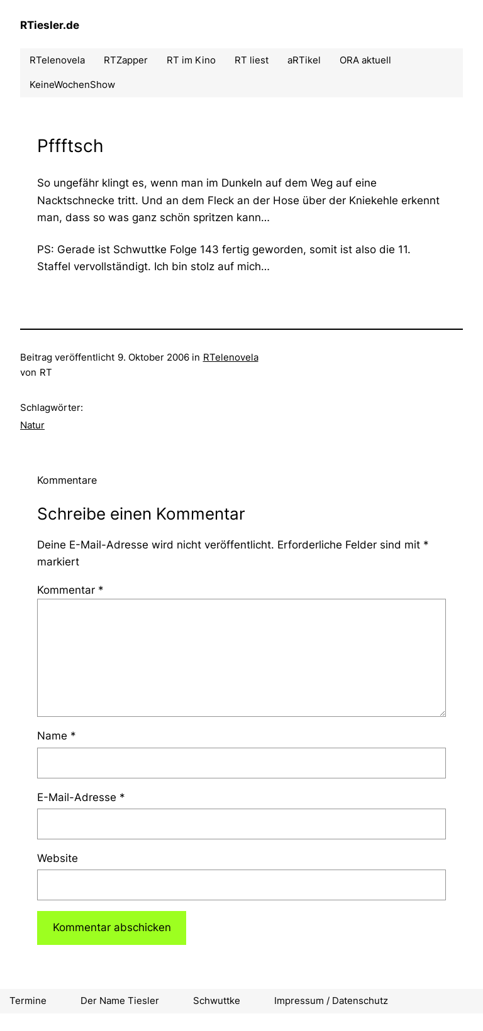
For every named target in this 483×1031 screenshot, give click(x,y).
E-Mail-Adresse (81, 797)
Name (56, 735)
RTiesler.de (49, 25)
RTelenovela (230, 357)
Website (57, 858)
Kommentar (70, 590)
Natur (32, 425)
